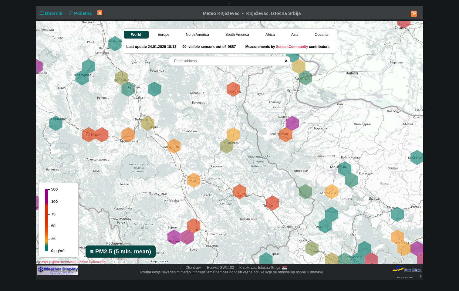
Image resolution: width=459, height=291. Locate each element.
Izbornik (52, 13)
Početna (79, 13)
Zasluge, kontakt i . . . (408, 277)
